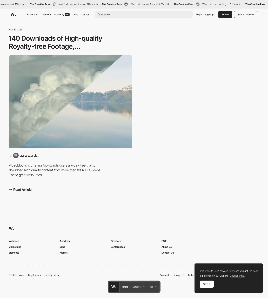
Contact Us (168, 252)
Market (85, 14)
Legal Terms (34, 275)
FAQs (164, 241)
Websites (14, 241)
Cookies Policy (16, 275)
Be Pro (225, 14)
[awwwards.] (26, 155)
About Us (167, 246)
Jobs (75, 14)
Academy (62, 14)
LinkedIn (192, 275)
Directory (46, 14)
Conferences (118, 246)
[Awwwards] (13, 14)
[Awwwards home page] (114, 287)
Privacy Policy (52, 275)
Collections (15, 246)
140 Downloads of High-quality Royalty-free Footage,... (55, 42)
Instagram (179, 275)
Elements (14, 252)
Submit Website (246, 14)
